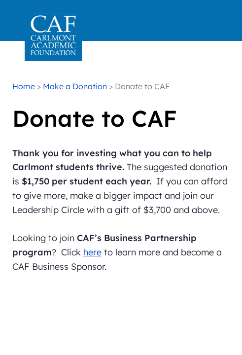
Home (23, 86)
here (92, 252)
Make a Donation (75, 86)
